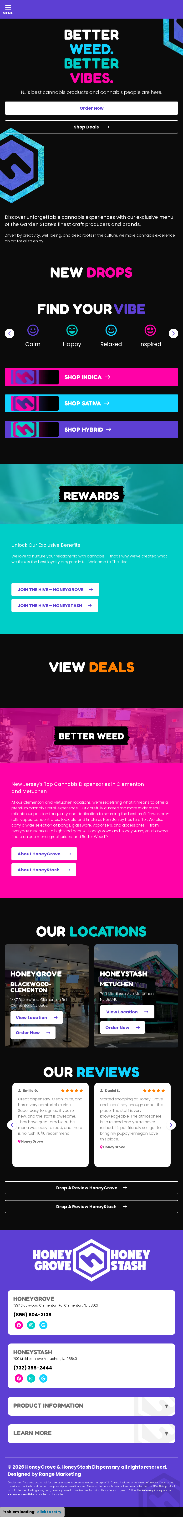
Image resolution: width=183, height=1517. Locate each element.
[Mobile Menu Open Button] (8, 9)
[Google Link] (43, 1325)
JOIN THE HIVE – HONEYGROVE (55, 589)
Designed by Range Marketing (44, 1474)
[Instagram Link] (31, 1325)
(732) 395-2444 (32, 1367)
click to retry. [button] (49, 1511)
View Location (37, 1018)
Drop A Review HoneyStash (91, 1207)
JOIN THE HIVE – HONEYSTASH (55, 605)
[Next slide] (173, 333)
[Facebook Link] (19, 1325)
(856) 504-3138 (32, 1314)
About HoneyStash (44, 870)
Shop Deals (91, 127)
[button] (33, 333)
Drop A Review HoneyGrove (91, 1188)
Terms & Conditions (22, 1494)
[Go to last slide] (9, 333)
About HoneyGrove (44, 854)
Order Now (92, 108)
